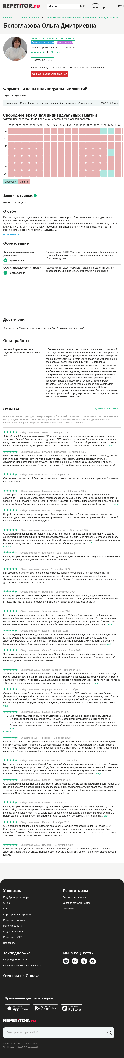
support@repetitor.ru (15, 959)
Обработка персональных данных (22, 965)
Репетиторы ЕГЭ (12, 925)
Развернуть (11, 234)
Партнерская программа (17, 914)
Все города (9, 942)
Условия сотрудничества (77, 902)
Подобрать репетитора (16, 897)
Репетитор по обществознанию (53, 38)
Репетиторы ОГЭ (12, 937)
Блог (83, 5)
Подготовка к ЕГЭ (42, 60)
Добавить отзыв (106, 408)
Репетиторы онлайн (14, 920)
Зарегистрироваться (74, 897)
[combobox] (60, 6)
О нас (6, 902)
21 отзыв (55, 52)
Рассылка (68, 908)
